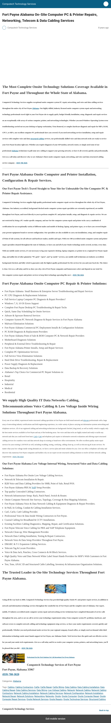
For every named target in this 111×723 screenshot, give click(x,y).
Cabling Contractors (24, 687)
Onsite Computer (69, 696)
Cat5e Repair (46, 687)
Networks (50, 696)
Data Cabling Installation (88, 687)
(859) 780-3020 (21, 163)
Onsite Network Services (37, 699)
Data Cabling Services (26, 690)
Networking (39, 696)
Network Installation (94, 693)
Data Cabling (70, 687)
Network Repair (9, 696)
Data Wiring (42, 690)
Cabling (11, 687)
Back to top (104, 710)
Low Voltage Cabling (57, 690)
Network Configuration (74, 693)
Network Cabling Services (51, 693)
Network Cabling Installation (26, 693)
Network (71, 690)
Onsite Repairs (55, 699)
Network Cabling (83, 690)
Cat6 (40, 437)
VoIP (34, 487)
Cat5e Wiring (58, 687)
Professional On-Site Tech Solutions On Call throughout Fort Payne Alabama (51, 657)
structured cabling (37, 139)
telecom (86, 420)
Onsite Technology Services (75, 699)
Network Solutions (25, 696)
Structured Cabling (97, 699)
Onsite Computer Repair (88, 696)
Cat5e (36, 437)
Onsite (58, 696)
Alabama (35, 108)
